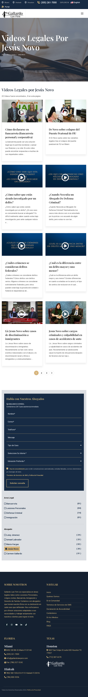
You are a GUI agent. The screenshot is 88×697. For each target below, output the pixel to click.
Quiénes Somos (53, 596)
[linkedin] (21, 625)
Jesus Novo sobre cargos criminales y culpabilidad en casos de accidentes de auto (65, 335)
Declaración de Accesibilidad (58, 609)
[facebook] (7, 625)
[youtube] (16, 625)
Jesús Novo (12, 548)
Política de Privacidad (36, 475)
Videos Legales (11, 54)
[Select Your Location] (44, 461)
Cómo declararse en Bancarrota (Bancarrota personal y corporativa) (19, 133)
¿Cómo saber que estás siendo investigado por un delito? (20, 198)
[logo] (13, 14)
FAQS (49, 626)
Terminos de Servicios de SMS (59, 605)
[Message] (44, 438)
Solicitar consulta (17, 483)
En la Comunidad (53, 601)
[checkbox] (7, 468)
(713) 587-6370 (54, 657)
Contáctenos (52, 613)
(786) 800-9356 (11, 677)
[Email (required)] (44, 422)
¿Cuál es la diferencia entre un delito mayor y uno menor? (65, 266)
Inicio (3, 54)
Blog (48, 622)
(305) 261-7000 (49, 2)
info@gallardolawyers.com (16, 658)
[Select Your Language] (44, 453)
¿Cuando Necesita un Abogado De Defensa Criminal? (61, 198)
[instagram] (11, 625)
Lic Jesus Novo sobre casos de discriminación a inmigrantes (20, 335)
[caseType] (44, 445)
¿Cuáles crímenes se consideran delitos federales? (17, 266)
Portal (7, 7)
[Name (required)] (44, 414)
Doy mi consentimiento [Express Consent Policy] (17, 469)
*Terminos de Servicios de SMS (17, 475)
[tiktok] (26, 625)
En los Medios (52, 617)
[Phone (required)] (44, 430)
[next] (52, 373)
